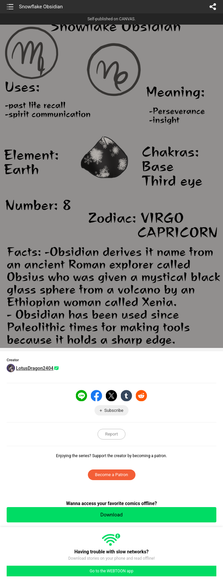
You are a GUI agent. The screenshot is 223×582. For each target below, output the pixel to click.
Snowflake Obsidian (41, 7)
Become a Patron (111, 474)
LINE (81, 395)
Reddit (141, 395)
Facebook (96, 395)
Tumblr (126, 395)
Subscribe (113, 410)
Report (111, 434)
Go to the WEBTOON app (111, 571)
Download (112, 515)
